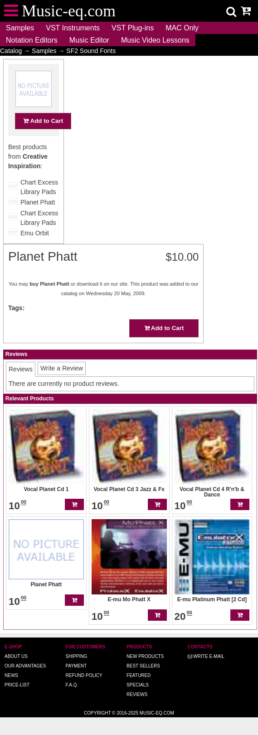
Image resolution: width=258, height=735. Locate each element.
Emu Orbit (34, 250)
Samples (20, 28)
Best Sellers (143, 665)
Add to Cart (43, 138)
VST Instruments (73, 28)
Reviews (137, 694)
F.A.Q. (72, 684)
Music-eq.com (157, 713)
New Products (145, 656)
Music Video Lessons (155, 40)
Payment (76, 665)
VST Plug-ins (133, 28)
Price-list (17, 684)
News (11, 675)
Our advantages (25, 665)
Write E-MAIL (206, 656)
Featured (139, 675)
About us (16, 656)
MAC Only (182, 28)
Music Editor (89, 40)
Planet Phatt (37, 220)
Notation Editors (32, 40)
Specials (138, 684)
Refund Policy (84, 675)
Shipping (77, 656)
